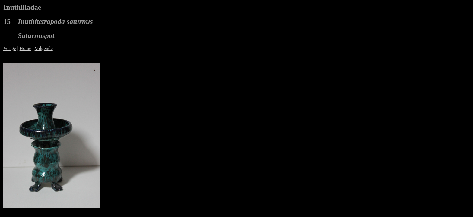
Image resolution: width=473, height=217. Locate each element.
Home (25, 48)
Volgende (44, 48)
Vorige (9, 48)
